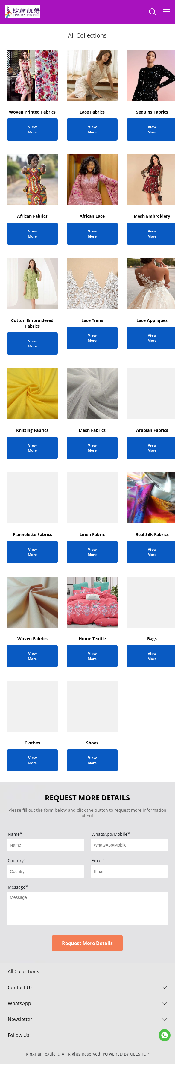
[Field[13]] (129, 845)
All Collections (23, 971)
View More (32, 129)
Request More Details (87, 943)
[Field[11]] (129, 871)
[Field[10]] (45, 871)
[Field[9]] (45, 845)
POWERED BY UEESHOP (126, 1054)
